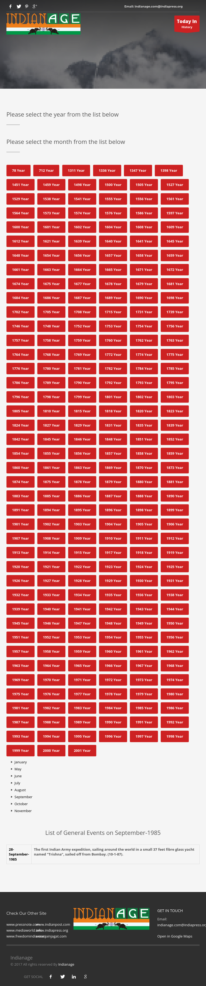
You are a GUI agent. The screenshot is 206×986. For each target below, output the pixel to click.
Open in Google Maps (175, 936)
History (187, 25)
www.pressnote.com (23, 924)
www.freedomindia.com (25, 936)
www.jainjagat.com (51, 936)
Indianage (66, 964)
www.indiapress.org (52, 930)
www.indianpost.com (53, 924)
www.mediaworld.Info (24, 930)
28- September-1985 (19, 854)
